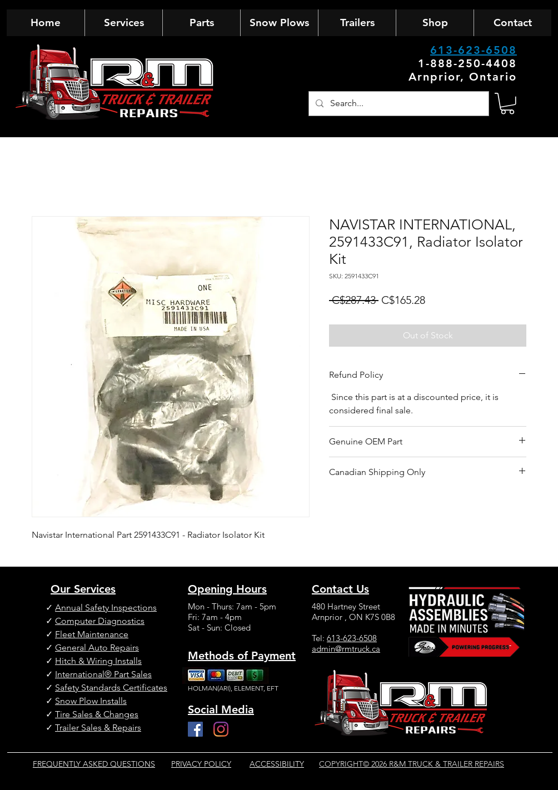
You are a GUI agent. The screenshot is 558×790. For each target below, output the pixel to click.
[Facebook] (195, 729)
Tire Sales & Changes (96, 714)
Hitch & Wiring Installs (98, 661)
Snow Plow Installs (91, 701)
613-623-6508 (473, 50)
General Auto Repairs (97, 647)
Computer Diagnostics (100, 621)
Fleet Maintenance (91, 634)
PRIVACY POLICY (201, 764)
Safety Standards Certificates (111, 687)
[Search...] (397, 104)
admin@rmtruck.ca (346, 648)
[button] (507, 103)
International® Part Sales (103, 674)
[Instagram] (220, 729)
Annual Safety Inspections (106, 607)
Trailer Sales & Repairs (98, 727)
